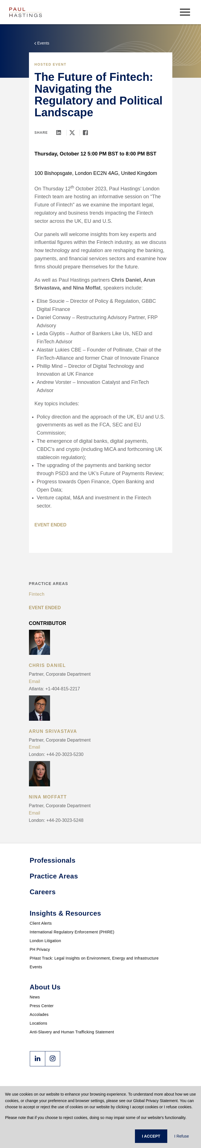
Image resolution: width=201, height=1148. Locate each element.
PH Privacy (40, 949)
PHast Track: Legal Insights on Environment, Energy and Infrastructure (94, 958)
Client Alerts (41, 923)
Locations (39, 1023)
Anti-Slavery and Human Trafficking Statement (72, 1032)
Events (36, 967)
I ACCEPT (151, 1136)
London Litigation (45, 940)
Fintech (37, 594)
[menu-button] (185, 12)
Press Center (42, 1006)
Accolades (39, 1014)
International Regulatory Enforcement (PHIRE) (72, 932)
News (35, 997)
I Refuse (181, 1136)
